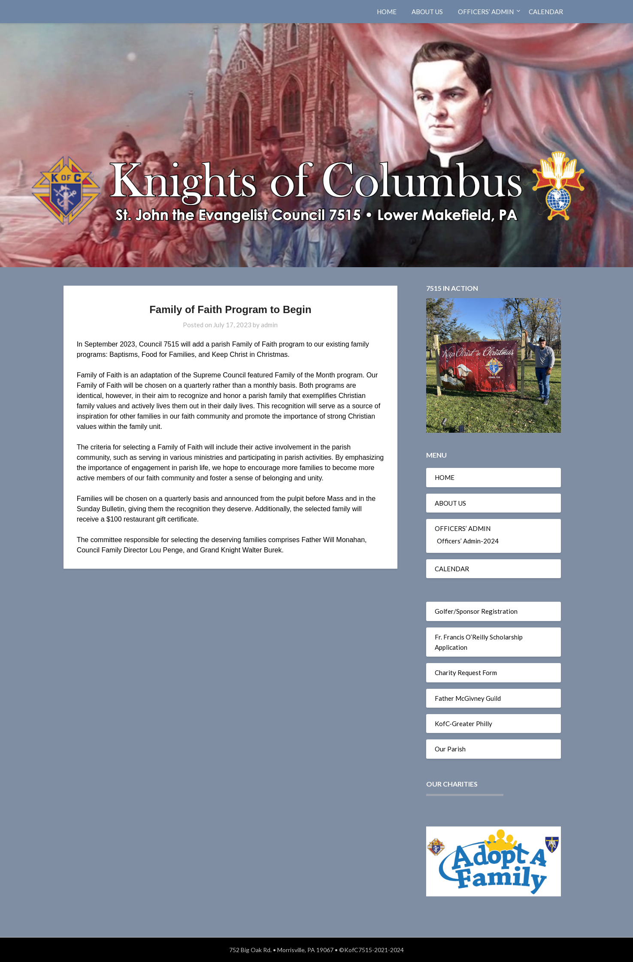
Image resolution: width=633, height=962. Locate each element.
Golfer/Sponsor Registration (476, 611)
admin (269, 325)
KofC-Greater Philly (463, 723)
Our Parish (450, 749)
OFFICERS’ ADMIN (486, 11)
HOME (387, 11)
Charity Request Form (466, 672)
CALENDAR (546, 11)
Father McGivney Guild (468, 698)
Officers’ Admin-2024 (468, 541)
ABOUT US (427, 11)
